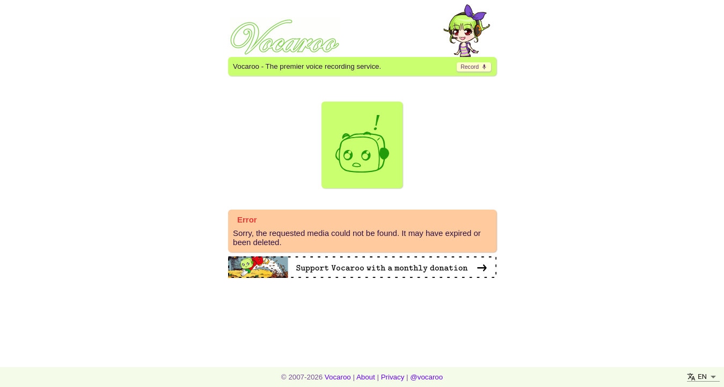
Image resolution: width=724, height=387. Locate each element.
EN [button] (702, 376)
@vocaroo (426, 377)
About (365, 377)
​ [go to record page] (473, 66)
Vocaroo (338, 377)
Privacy (393, 377)
